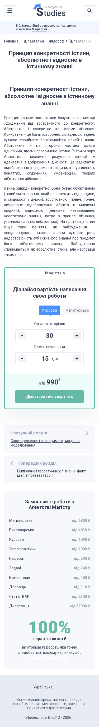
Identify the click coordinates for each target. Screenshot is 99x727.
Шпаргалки (35, 41)
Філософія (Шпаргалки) (71, 41)
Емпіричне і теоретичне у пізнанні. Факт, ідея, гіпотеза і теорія (52, 473)
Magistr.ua (39, 29)
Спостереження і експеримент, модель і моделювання (45, 443)
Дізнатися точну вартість (49, 397)
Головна (11, 41)
